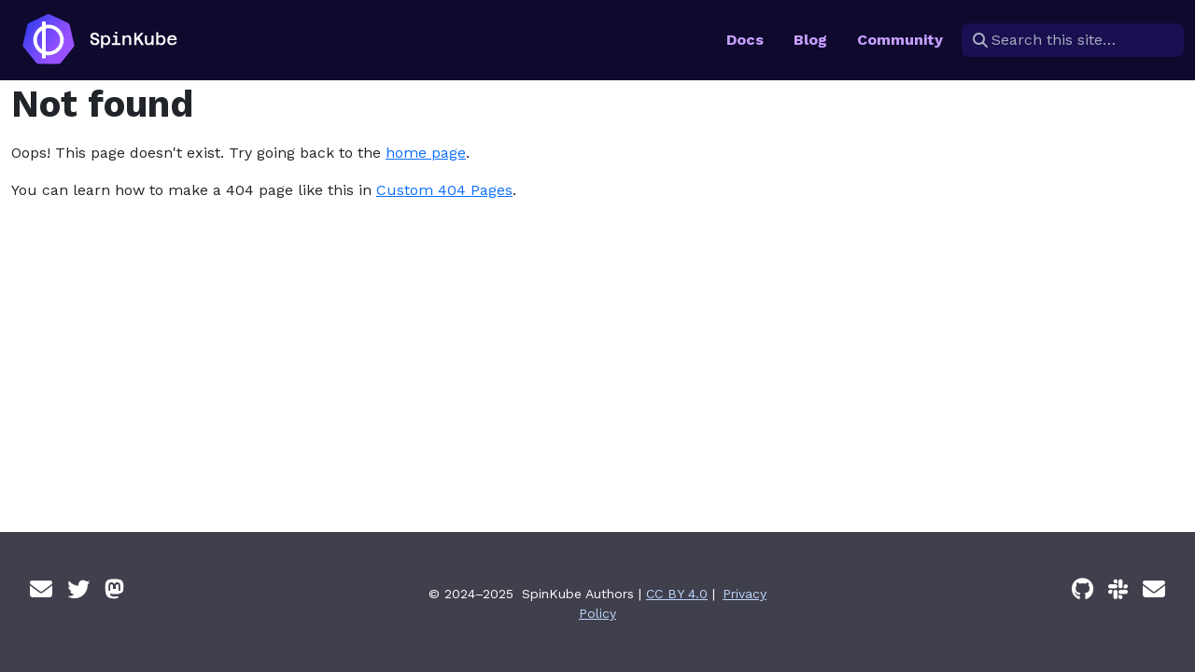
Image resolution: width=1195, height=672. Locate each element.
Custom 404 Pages (444, 190)
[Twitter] (78, 590)
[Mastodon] (114, 590)
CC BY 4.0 (677, 593)
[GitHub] (1082, 590)
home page (426, 152)
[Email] (41, 590)
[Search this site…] (1073, 40)
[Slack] (1118, 590)
